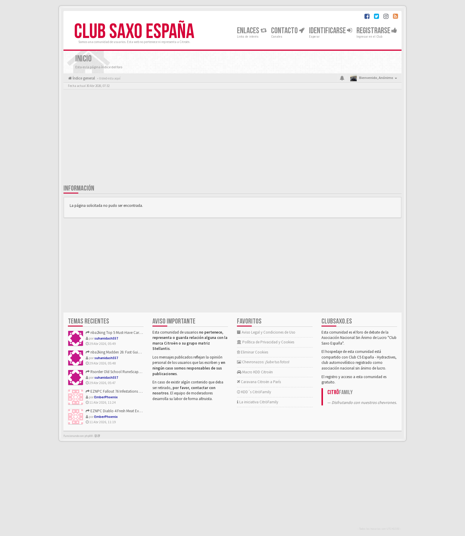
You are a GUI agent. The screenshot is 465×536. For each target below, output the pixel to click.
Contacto (288, 31)
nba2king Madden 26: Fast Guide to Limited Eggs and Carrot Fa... (139, 352)
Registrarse (376, 31)
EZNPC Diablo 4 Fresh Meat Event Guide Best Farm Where (133, 410)
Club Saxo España (134, 31)
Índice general (83, 78)
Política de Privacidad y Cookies (265, 342)
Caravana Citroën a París (259, 381)
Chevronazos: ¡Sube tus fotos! (263, 361)
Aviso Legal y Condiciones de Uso (266, 332)
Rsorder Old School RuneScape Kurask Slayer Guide (129, 371)
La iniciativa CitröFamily (257, 402)
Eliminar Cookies (252, 352)
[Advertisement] (232, 138)
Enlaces (252, 31)
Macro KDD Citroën (255, 372)
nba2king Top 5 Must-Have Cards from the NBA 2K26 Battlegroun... (140, 332)
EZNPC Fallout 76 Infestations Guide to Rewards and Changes (137, 391)
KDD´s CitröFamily (254, 391)
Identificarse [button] (330, 31)
